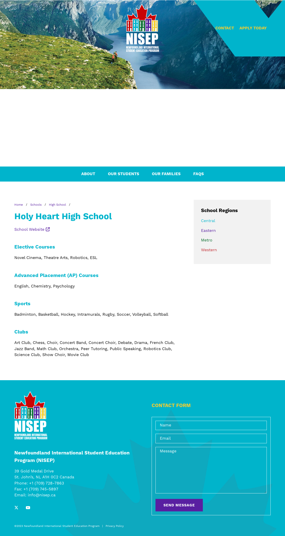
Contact (224, 28)
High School (57, 205)
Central (208, 220)
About (88, 174)
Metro (206, 240)
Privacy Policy (115, 526)
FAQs (198, 174)
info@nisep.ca (42, 495)
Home (18, 205)
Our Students (123, 174)
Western (209, 250)
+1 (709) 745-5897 (40, 489)
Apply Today (253, 28)
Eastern (208, 230)
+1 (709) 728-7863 (46, 483)
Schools (36, 205)
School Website (32, 229)
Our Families (166, 174)
